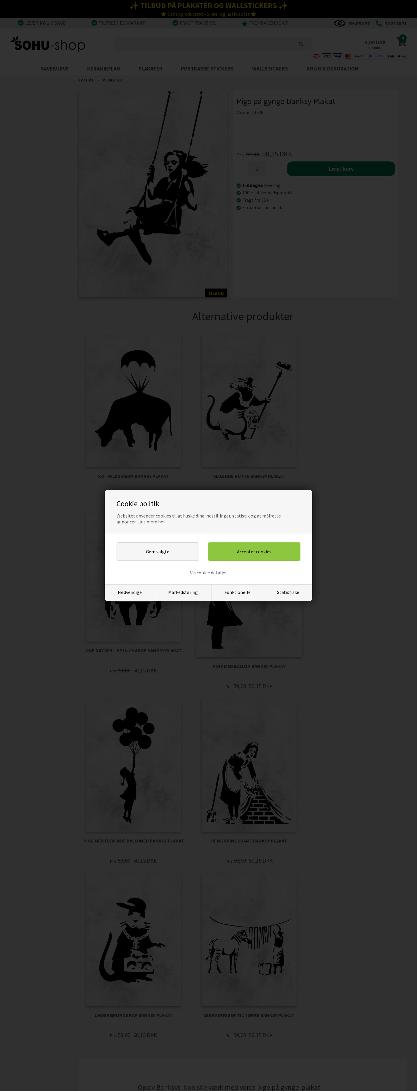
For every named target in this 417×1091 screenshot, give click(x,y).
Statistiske (288, 592)
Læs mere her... (152, 522)
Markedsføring (183, 592)
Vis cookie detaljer (208, 573)
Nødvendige (130, 592)
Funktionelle (238, 592)
